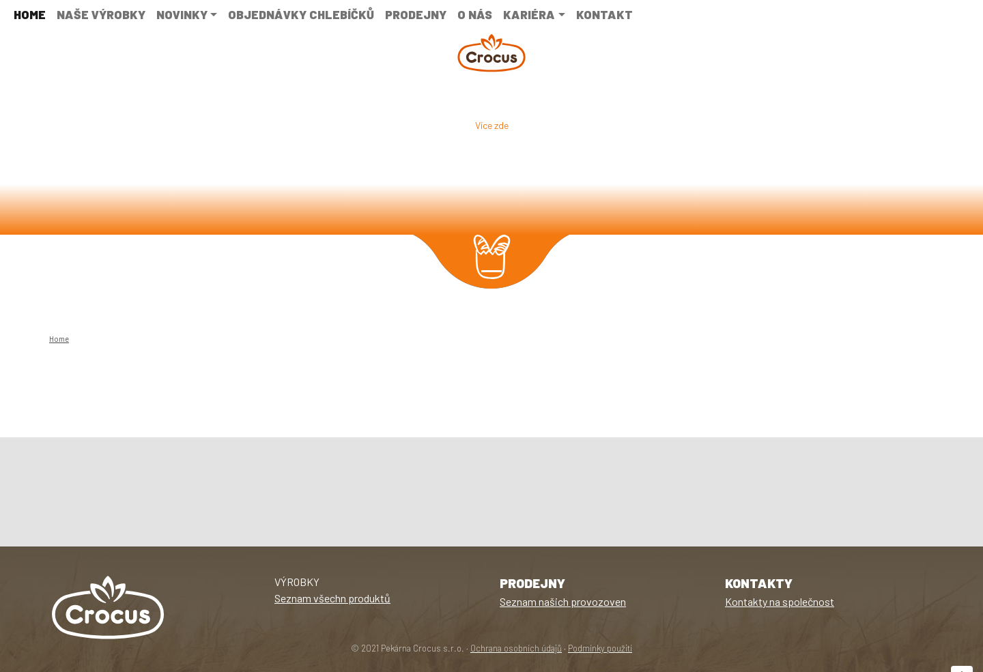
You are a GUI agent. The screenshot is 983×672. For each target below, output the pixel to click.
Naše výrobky (101, 14)
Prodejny (415, 14)
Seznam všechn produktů (332, 597)
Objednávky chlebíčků (301, 14)
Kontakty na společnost (779, 601)
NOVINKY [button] (182, 14)
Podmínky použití (600, 648)
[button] (73, 161)
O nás (474, 14)
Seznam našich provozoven (563, 601)
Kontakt (604, 14)
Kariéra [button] (529, 14)
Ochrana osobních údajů (516, 648)
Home (30, 14)
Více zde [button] (492, 125)
